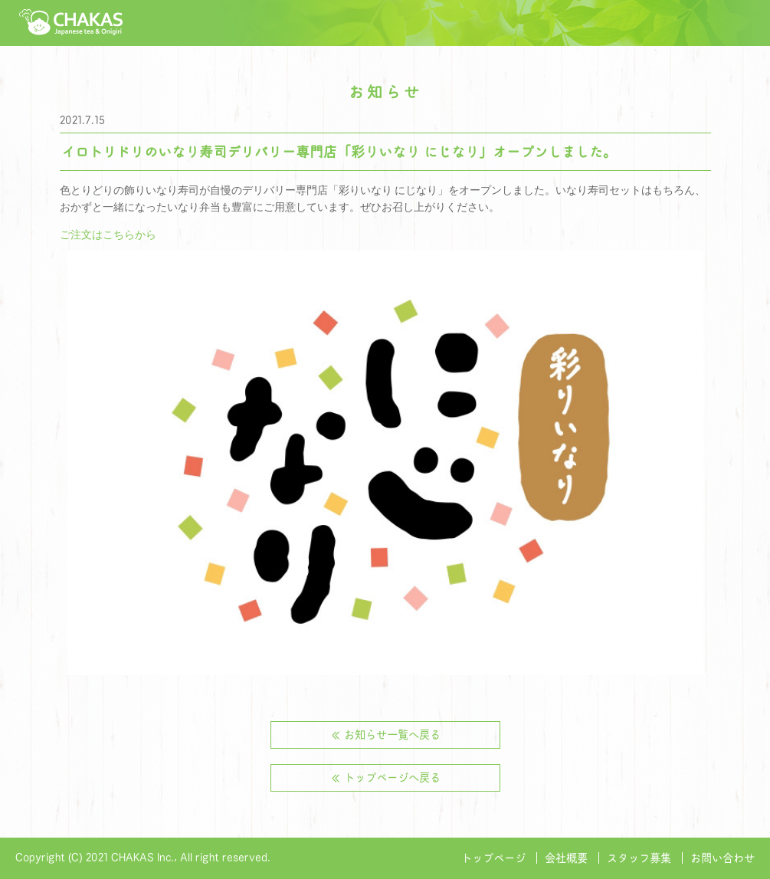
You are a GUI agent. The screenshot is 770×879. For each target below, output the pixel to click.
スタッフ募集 (639, 858)
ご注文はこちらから (108, 234)
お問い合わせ (722, 858)
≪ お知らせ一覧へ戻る (385, 734)
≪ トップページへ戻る (385, 777)
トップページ (493, 858)
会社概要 (566, 858)
